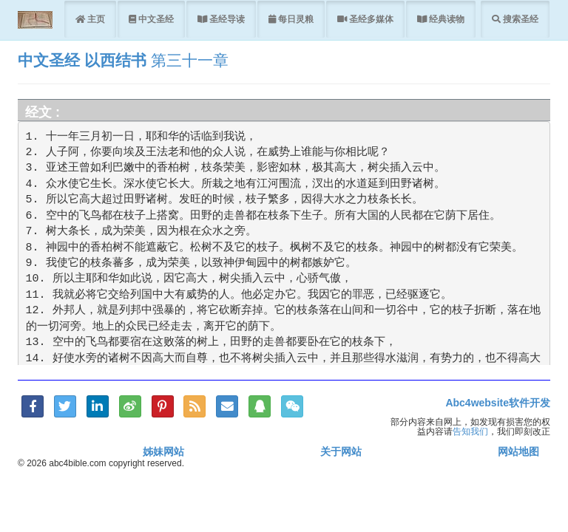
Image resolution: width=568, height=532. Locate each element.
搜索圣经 (519, 19)
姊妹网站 (163, 451)
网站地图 (518, 451)
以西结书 (115, 60)
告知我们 (470, 431)
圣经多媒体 (370, 19)
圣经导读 (226, 19)
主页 (95, 19)
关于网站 (341, 451)
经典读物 (445, 19)
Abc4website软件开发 (497, 403)
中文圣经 (155, 19)
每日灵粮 (295, 19)
